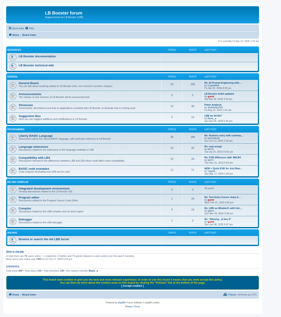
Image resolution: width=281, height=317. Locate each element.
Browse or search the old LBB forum (44, 239)
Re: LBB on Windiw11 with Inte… (223, 208)
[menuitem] (29, 28)
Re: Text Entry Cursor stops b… (222, 197)
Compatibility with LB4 (34, 157)
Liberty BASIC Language (36, 135)
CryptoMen (214, 85)
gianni (211, 210)
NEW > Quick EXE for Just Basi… (223, 168)
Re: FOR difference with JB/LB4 (222, 157)
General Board (29, 83)
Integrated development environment (44, 188)
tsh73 (211, 149)
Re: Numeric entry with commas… (224, 135)
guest (211, 96)
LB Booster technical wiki (36, 65)
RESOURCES (14, 50)
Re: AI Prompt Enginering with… (222, 82)
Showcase (26, 105)
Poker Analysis (213, 104)
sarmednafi (214, 138)
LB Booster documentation (37, 56)
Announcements (30, 94)
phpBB (121, 302)
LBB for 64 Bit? (213, 115)
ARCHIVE (12, 233)
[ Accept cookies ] (132, 285)
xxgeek (211, 171)
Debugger (25, 219)
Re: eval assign (213, 146)
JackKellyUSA (215, 107)
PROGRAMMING (15, 129)
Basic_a (212, 118)
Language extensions (33, 146)
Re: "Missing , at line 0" (217, 219)
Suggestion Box (30, 116)
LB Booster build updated (219, 93)
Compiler (25, 208)
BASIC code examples (34, 168)
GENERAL (12, 77)
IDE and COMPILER (17, 182)
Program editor (29, 197)
